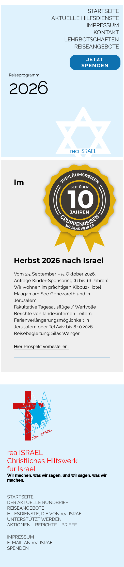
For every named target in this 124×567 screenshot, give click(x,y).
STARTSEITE (103, 11)
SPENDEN (18, 548)
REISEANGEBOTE (96, 46)
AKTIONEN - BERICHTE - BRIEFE (42, 524)
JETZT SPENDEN (94, 62)
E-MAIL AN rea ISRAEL (31, 542)
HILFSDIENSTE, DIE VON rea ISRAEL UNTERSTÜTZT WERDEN (45, 516)
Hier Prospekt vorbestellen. (41, 346)
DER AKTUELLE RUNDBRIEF (37, 502)
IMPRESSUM (102, 25)
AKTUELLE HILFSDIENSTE (85, 18)
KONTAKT (106, 32)
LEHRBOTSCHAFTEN (91, 39)
